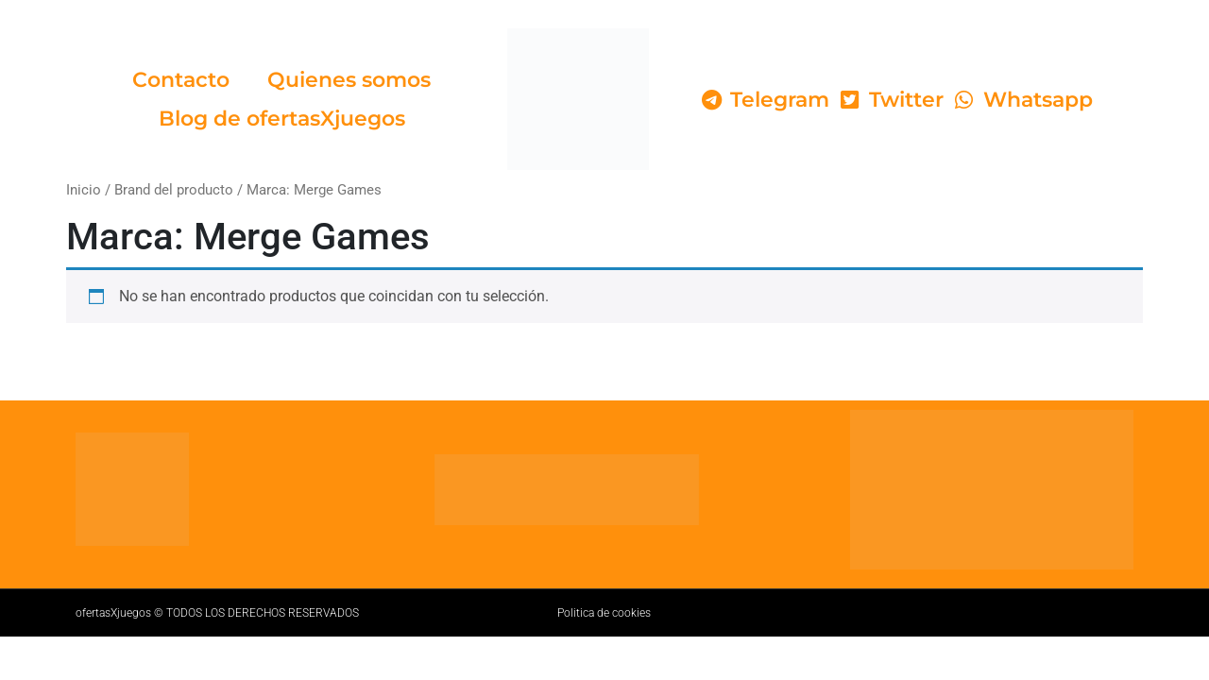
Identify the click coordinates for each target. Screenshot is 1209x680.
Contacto (181, 80)
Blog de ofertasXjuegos (282, 118)
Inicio (83, 189)
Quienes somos (349, 80)
